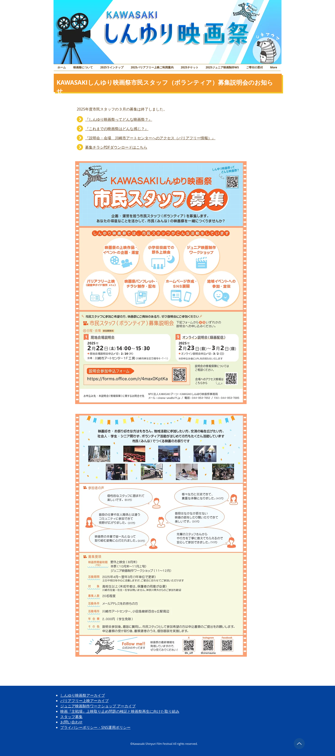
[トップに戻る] (299, 743)
